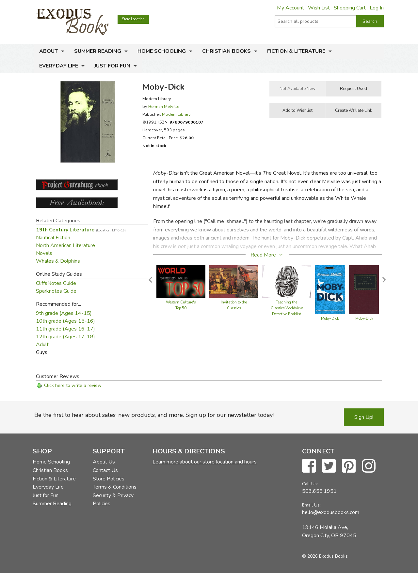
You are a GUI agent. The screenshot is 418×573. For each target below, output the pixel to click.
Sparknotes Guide (56, 291)
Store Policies (108, 478)
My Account (290, 7)
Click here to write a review (73, 385)
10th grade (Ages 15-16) (65, 321)
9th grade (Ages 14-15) (64, 313)
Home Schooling (161, 51)
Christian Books (226, 51)
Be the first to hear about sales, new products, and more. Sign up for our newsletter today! (154, 415)
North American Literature (65, 245)
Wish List (319, 7)
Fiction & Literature (296, 51)
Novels (44, 253)
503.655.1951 (319, 491)
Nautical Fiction (53, 237)
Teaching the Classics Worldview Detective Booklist (287, 308)
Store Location (133, 19)
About (48, 51)
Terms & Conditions (115, 487)
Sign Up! (363, 417)
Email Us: (311, 505)
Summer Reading (97, 51)
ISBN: (180, 122)
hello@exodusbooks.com (330, 512)
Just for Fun (112, 65)
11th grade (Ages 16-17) (65, 328)
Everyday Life (58, 65)
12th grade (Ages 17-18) (65, 336)
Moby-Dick (330, 318)
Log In (377, 7)
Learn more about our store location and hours (205, 461)
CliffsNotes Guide (56, 283)
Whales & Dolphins (58, 261)
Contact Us (105, 470)
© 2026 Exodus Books (325, 556)
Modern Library (176, 114)
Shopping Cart (350, 7)
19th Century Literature (81, 229)
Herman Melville (163, 106)
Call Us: (310, 484)
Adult (42, 344)
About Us (104, 461)
